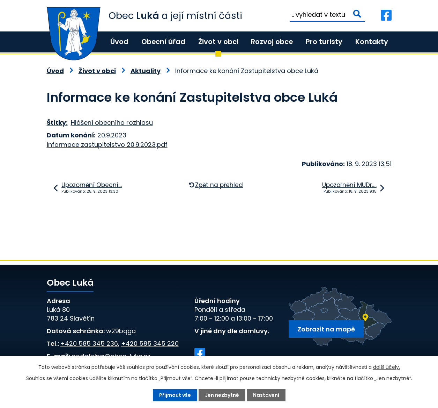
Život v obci (218, 41)
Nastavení (266, 395)
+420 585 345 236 (89, 343)
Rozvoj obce (272, 41)
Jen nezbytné (222, 395)
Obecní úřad (163, 41)
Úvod (119, 41)
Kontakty (371, 41)
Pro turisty (324, 41)
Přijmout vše (175, 395)
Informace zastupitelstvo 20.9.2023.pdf (107, 144)
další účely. (386, 367)
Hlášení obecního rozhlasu (112, 122)
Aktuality (146, 70)
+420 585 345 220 (150, 343)
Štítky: (57, 122)
